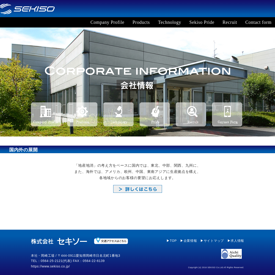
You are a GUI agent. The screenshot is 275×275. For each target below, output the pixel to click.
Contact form (258, 22)
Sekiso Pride (201, 22)
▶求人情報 (235, 240)
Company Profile (107, 22)
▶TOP (171, 240)
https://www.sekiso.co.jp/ (50, 266)
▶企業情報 (188, 240)
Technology (169, 22)
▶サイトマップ (212, 240)
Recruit (230, 22)
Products (141, 22)
